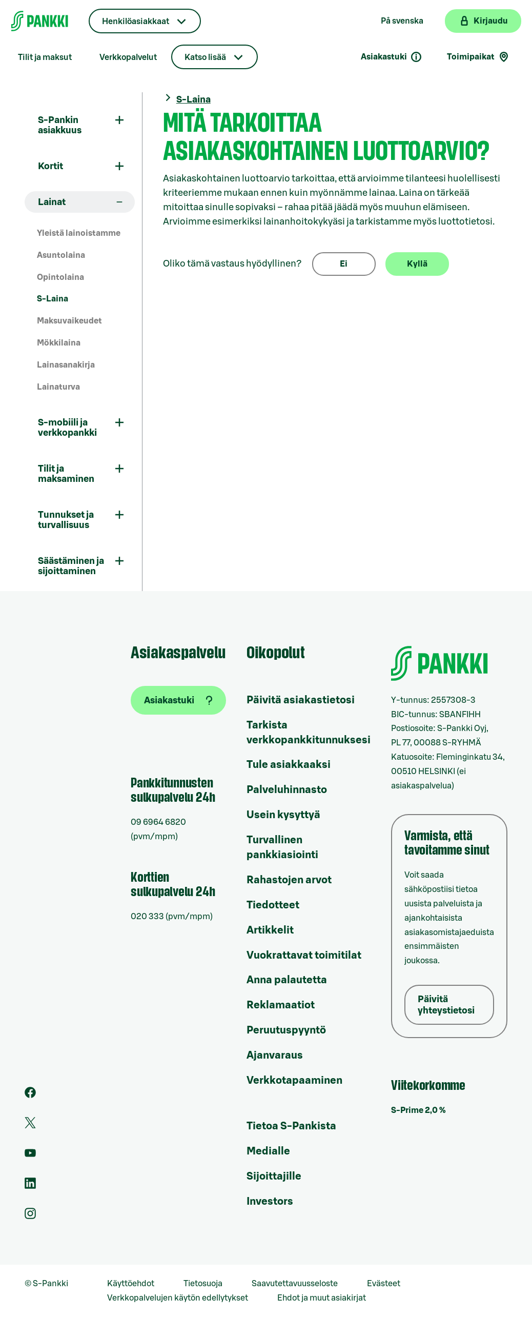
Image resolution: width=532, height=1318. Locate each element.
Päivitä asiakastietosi (301, 700)
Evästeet (383, 1284)
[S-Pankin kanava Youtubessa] (30, 1156)
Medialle (268, 1151)
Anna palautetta (287, 980)
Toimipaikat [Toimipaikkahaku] (478, 57)
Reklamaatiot (281, 1005)
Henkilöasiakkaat (135, 21)
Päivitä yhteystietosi (446, 1005)
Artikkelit (270, 930)
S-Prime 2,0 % (418, 1110)
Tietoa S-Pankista (291, 1126)
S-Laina (52, 299)
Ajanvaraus (275, 1055)
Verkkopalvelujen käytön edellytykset (177, 1298)
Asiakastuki (391, 57)
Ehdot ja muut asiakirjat (321, 1298)
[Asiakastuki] (178, 700)
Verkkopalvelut (128, 57)
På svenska (402, 21)
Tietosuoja (202, 1284)
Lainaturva (58, 387)
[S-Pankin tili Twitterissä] (30, 1126)
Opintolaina (60, 277)
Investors (270, 1202)
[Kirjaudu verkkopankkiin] (483, 21)
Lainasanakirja (66, 365)
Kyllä (417, 264)
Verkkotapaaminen (294, 1081)
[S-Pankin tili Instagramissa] (30, 1216)
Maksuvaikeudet (69, 321)
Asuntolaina (61, 255)
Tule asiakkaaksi (289, 765)
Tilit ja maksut (45, 57)
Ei (343, 264)
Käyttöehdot (130, 1284)
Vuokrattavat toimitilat (304, 955)
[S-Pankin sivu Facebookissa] (30, 1095)
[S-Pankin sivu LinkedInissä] (30, 1186)
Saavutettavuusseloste (295, 1284)
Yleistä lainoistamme (78, 233)
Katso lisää (205, 57)
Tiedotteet (273, 905)
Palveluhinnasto (287, 790)
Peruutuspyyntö (286, 1030)
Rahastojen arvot (289, 880)
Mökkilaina (58, 343)
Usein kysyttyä (283, 815)
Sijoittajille (274, 1176)
